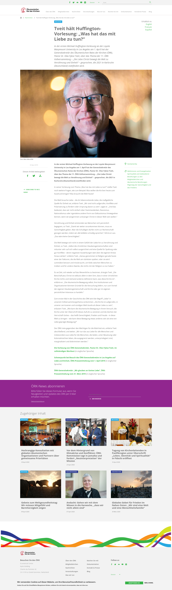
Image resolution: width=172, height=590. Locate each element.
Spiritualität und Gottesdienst (138, 174)
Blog (150, 12)
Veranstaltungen (88, 12)
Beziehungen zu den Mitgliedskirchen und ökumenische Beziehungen (137, 179)
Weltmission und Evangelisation (139, 171)
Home (21, 17)
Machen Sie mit (113, 12)
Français (148, 27)
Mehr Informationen (23, 588)
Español (148, 29)
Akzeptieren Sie (134, 583)
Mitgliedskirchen (63, 12)
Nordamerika (132, 164)
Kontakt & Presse (140, 12)
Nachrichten (76, 12)
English (149, 24)
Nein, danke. (148, 583)
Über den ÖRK (50, 12)
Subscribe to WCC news (32, 191)
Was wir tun (101, 12)
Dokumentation (126, 12)
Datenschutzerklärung (37, 401)
